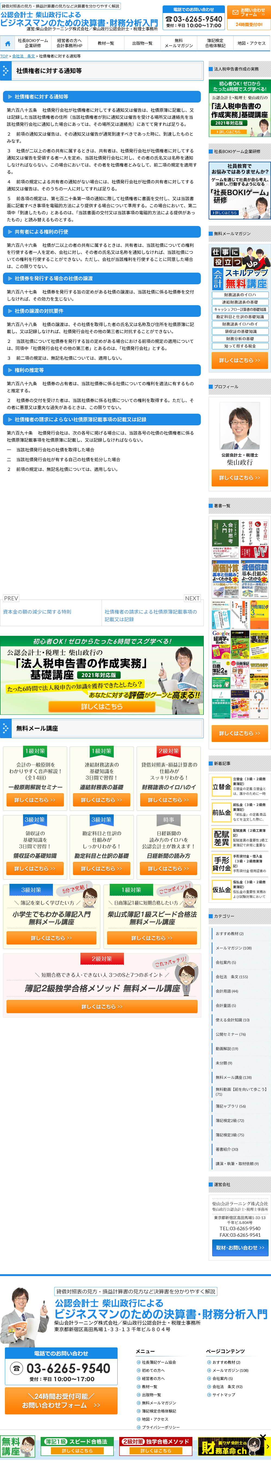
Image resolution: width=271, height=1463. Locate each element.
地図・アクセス (252, 43)
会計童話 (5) (226, 1005)
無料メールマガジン (178, 43)
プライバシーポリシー (161, 1427)
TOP (4, 56)
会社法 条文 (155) (232, 976)
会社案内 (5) (226, 962)
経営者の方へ (153, 1378)
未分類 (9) (224, 1063)
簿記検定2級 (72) (230, 1120)
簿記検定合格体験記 (215, 43)
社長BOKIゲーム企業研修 (33, 43)
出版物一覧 (142, 43)
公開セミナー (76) (231, 1034)
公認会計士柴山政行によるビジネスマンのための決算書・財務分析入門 (79, 15)
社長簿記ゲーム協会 (159, 1362)
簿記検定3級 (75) (230, 1135)
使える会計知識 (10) (233, 1020)
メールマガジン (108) (234, 948)
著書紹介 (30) (227, 1149)
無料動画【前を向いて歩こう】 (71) (242, 1092)
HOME (7, 43)
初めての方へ (153, 1370)
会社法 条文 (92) (227, 1386)
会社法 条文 (23, 56)
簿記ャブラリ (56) (231, 1106)
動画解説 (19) (227, 1048)
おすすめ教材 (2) (230, 933)
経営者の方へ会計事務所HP (69, 43)
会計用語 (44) (227, 991)
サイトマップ (223, 1394)
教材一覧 (106, 43)
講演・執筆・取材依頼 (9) (237, 1163)
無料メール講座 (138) (234, 1077)
